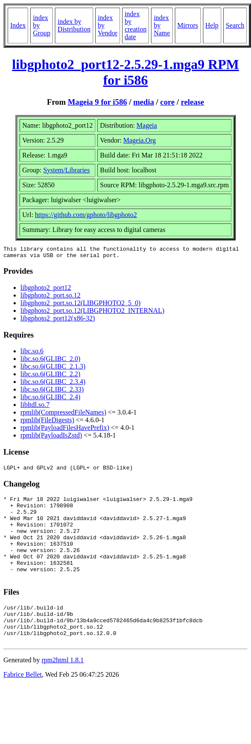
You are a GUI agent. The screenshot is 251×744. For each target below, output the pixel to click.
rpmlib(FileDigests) (47, 422)
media (143, 101)
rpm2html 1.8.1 (63, 688)
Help (212, 25)
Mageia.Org (139, 140)
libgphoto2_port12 (45, 290)
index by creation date (136, 25)
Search (235, 25)
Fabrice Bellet (22, 702)
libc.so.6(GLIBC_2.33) (52, 391)
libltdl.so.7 (34, 407)
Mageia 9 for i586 (97, 101)
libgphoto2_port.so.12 (50, 297)
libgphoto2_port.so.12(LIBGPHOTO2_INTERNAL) (92, 313)
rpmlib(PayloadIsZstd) (51, 437)
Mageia (147, 125)
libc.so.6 (31, 353)
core (167, 101)
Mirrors (187, 25)
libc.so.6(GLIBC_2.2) (50, 376)
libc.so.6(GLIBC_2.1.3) (53, 368)
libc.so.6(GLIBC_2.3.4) (53, 384)
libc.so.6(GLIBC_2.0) (50, 361)
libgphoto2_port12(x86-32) (57, 320)
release (192, 101)
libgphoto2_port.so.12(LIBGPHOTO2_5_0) (80, 305)
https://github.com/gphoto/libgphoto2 (86, 214)
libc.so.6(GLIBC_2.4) (50, 399)
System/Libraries (66, 170)
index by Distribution (73, 25)
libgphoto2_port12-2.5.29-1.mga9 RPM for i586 (125, 72)
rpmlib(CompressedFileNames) (63, 414)
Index (18, 25)
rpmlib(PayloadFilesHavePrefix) (64, 430)
